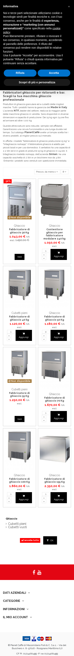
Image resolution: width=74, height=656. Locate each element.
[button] (69, 6)
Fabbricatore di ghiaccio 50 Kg (54, 318)
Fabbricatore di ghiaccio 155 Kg (54, 480)
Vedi (19, 256)
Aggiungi (59, 254)
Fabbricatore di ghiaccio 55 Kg (19, 395)
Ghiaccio (11, 518)
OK (50, 540)
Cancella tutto (30, 540)
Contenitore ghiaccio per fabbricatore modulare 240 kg (54, 234)
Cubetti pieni (17, 524)
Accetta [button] (54, 72)
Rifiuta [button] (20, 72)
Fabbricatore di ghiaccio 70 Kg (54, 399)
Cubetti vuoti (17, 527)
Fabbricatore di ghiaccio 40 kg (19, 318)
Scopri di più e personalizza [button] (37, 82)
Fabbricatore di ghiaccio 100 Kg (19, 480)
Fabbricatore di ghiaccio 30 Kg (19, 231)
